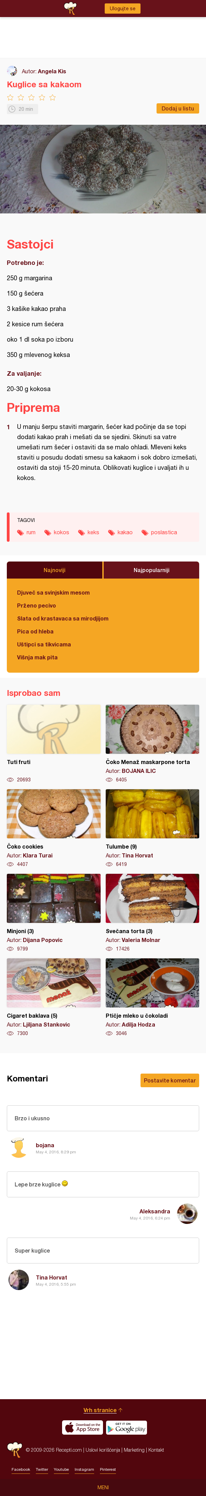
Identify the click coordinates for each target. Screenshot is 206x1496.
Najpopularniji (152, 570)
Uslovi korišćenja (103, 1450)
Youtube (61, 1469)
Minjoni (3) (54, 913)
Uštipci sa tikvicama (44, 644)
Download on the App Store (82, 1427)
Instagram (84, 1469)
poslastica (164, 532)
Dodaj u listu (178, 108)
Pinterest (108, 1469)
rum (31, 532)
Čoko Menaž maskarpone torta (153, 744)
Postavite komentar (170, 1080)
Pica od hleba (35, 631)
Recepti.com (15, 1449)
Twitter (42, 1469)
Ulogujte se (122, 8)
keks (93, 532)
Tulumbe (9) (153, 828)
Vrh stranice (100, 1410)
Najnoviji (54, 570)
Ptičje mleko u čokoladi (153, 997)
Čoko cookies (54, 828)
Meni (103, 1487)
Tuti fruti (54, 744)
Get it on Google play (126, 1427)
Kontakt (156, 1450)
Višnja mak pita (37, 657)
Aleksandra (154, 1211)
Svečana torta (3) (153, 913)
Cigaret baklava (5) (54, 997)
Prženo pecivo (36, 605)
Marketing (134, 1450)
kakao (125, 532)
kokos (61, 532)
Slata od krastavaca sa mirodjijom (62, 618)
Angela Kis (52, 71)
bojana (45, 1145)
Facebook (21, 1469)
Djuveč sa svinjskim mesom (53, 592)
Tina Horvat (51, 1277)
